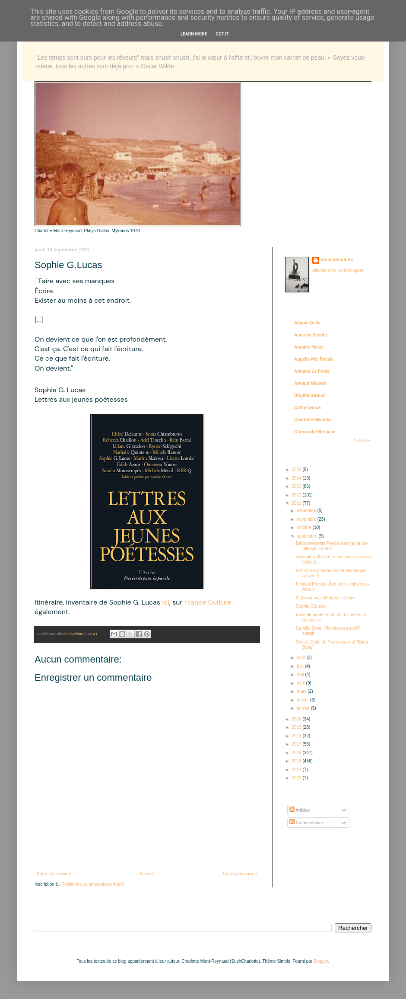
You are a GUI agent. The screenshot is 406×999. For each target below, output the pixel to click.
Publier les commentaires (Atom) (92, 884)
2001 (297, 777)
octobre (304, 527)
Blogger (321, 961)
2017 (297, 744)
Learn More (194, 34)
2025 (297, 469)
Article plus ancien (239, 873)
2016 (297, 752)
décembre (307, 510)
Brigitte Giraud (309, 395)
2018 (297, 735)
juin (300, 666)
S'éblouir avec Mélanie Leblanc (325, 598)
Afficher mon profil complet (337, 270)
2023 (297, 486)
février (303, 700)
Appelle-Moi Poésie (314, 359)
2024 (297, 478)
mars (302, 691)
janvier (304, 708)
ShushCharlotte (337, 259)
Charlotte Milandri (312, 419)
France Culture (208, 602)
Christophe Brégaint (315, 431)
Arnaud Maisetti (310, 383)
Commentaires (306, 822)
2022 (297, 495)
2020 (297, 719)
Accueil (146, 873)
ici (165, 602)
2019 (297, 727)
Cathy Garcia (307, 407)
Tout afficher (362, 440)
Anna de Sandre (310, 335)
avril (301, 683)
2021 (297, 503)
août (301, 657)
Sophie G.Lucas (311, 606)
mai (301, 674)
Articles (299, 810)
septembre (307, 536)
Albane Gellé (307, 322)
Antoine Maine (309, 347)
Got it (222, 34)
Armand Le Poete (312, 371)
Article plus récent (54, 873)
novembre (307, 519)
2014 (297, 769)
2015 (297, 761)
